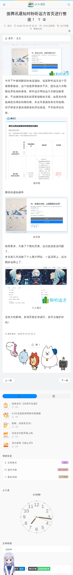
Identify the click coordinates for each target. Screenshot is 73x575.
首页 (9, 38)
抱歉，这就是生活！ (22, 423)
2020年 (9, 549)
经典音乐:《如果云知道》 (25, 403)
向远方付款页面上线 (22, 433)
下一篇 (64, 380)
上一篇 (8, 380)
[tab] (19, 396)
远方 (9, 25)
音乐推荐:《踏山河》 (22, 442)
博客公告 (38, 28)
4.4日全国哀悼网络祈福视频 (26, 413)
